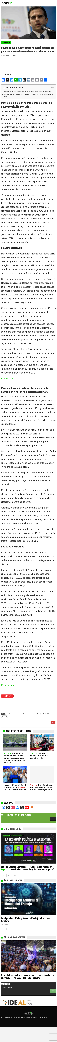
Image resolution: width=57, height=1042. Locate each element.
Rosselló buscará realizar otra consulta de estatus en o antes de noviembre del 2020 (28, 95)
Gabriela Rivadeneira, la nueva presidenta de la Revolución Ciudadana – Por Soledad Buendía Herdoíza (27, 991)
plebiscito (49, 714)
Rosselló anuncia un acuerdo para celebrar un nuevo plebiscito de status (27, 91)
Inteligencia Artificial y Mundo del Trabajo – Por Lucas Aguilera (25, 934)
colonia (8, 714)
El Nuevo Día (8, 378)
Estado (29, 714)
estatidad (36, 714)
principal (4, 716)
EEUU (24, 714)
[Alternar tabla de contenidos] (51, 87)
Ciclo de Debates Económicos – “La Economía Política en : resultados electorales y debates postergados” (27, 883)
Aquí (53, 834)
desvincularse (16, 714)
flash (42, 714)
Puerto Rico (6, 42)
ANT (3, 890)
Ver (53, 1006)
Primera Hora (8, 685)
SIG (8, 890)
